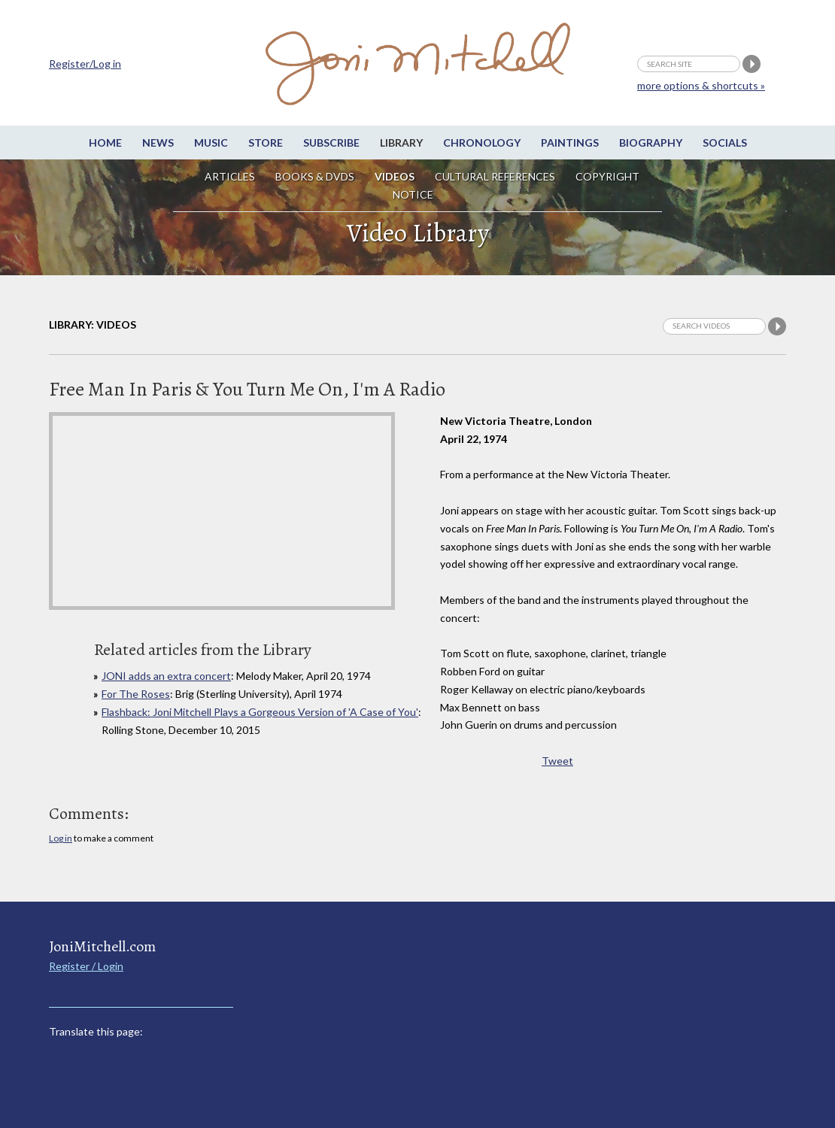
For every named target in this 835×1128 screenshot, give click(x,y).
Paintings (570, 142)
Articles (230, 176)
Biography (650, 142)
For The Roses (136, 693)
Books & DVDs (314, 176)
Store (265, 142)
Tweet (557, 760)
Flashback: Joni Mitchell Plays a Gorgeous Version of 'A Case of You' (260, 711)
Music (211, 142)
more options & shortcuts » (701, 85)
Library (401, 142)
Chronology (482, 142)
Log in (60, 838)
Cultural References (495, 176)
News (158, 142)
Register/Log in (85, 63)
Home (105, 142)
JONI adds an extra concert (166, 675)
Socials (725, 142)
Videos (394, 176)
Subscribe (331, 142)
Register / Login (86, 966)
